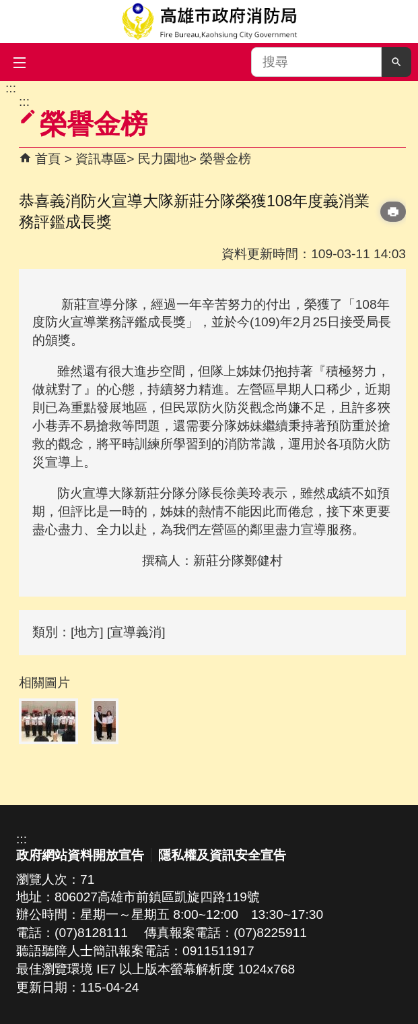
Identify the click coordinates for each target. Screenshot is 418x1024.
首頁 (48, 159)
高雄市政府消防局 (209, 21)
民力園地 (163, 159)
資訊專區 (101, 159)
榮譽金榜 (225, 159)
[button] (396, 62)
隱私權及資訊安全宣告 (222, 855)
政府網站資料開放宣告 (80, 855)
